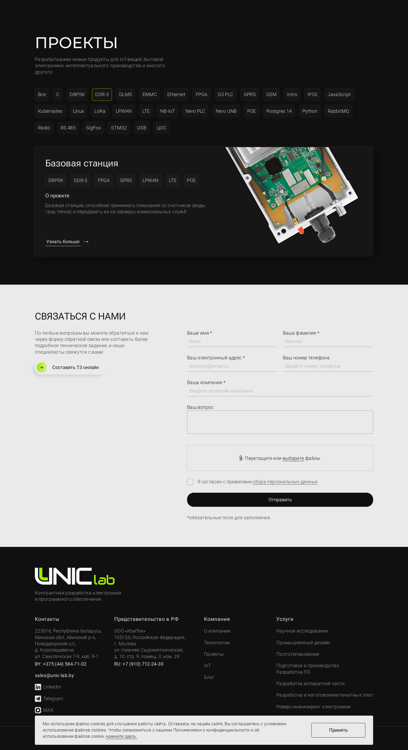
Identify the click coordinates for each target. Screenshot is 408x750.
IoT (166, 11)
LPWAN (124, 111)
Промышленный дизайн (303, 642)
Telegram (49, 699)
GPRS (250, 94)
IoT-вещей (131, 59)
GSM (271, 94)
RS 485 (68, 127)
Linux (78, 111)
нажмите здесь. (121, 736)
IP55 (312, 94)
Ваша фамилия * (301, 333)
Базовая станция (81, 163)
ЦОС (162, 127)
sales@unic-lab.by (267, 14)
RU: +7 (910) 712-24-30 (138, 664)
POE (251, 111)
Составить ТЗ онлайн (68, 367)
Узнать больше (63, 241)
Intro (292, 94)
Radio (44, 127)
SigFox (93, 127)
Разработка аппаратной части (310, 683)
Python (309, 111)
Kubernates (50, 111)
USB (141, 127)
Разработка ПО (293, 672)
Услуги (136, 11)
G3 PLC (225, 94)
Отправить (280, 499)
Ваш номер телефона (306, 357)
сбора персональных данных (285, 481)
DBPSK (77, 94)
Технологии (217, 642)
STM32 (119, 127)
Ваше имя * (199, 333)
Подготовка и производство (307, 665)
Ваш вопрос (200, 407)
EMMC (150, 94)
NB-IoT (167, 111)
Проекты (194, 11)
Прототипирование (298, 654)
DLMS (125, 94)
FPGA (201, 94)
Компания (98, 11)
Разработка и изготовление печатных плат (324, 695)
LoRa (99, 111)
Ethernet (176, 94)
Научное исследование (302, 631)
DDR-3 (102, 94)
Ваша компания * (206, 382)
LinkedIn (48, 687)
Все (42, 94)
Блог (209, 677)
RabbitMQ (338, 111)
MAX (44, 710)
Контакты (228, 11)
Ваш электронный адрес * (216, 357)
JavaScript (339, 94)
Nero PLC (195, 111)
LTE (146, 111)
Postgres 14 (279, 111)
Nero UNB (226, 111)
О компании (217, 631)
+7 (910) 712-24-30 (268, 7)
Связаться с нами (324, 11)
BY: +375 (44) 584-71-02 (60, 664)
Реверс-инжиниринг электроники (313, 706)
